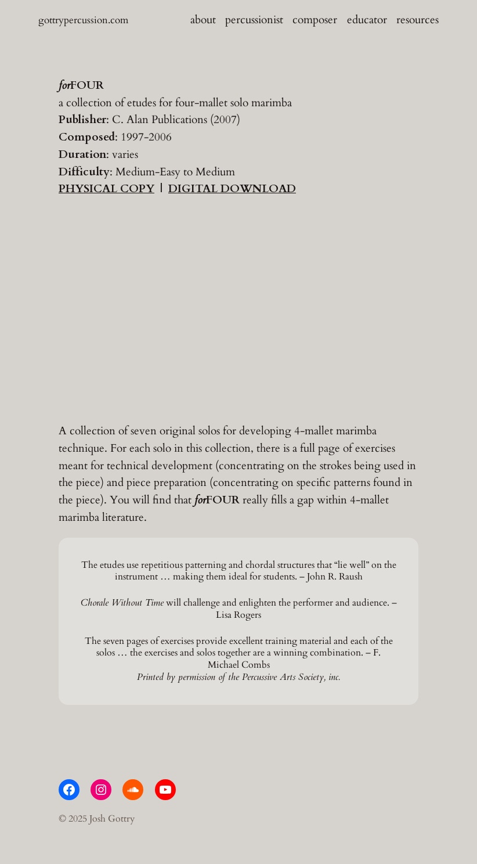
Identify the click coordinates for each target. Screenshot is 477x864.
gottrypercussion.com (83, 20)
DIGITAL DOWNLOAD (232, 188)
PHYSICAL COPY (106, 188)
